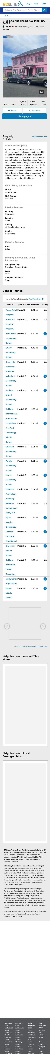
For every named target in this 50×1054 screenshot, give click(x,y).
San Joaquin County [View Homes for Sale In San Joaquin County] (7, 1049)
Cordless (24, 646)
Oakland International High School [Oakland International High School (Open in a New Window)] (11, 414)
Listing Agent (24, 116)
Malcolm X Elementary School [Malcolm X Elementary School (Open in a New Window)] (11, 381)
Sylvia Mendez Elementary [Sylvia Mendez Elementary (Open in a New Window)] (11, 522)
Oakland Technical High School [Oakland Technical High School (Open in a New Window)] (11, 536)
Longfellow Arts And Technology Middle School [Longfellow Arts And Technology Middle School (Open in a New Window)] (11, 432)
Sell (36, 4)
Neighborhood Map (39, 136)
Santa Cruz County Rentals (19, 1037)
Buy (28, 4)
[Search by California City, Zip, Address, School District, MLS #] (22, 10)
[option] (25, 66)
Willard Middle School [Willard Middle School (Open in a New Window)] (9, 593)
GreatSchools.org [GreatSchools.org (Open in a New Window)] (35, 299)
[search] (44, 10)
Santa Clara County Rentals (19, 1030)
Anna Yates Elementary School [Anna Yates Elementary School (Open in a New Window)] (11, 338)
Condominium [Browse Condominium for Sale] (32, 1037)
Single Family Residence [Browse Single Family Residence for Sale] (31, 1030)
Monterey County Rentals (18, 1044)
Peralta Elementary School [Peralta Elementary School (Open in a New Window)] (11, 465)
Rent (44, 4)
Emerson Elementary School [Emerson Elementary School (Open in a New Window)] (11, 451)
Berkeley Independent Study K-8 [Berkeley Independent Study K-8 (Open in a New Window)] (11, 508)
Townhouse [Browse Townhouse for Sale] (32, 1035)
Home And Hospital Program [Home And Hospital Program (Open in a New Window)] (10, 324)
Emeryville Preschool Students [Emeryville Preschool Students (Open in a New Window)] (10, 366)
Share (12, 110)
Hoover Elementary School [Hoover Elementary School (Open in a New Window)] (11, 480)
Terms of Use (43, 646)
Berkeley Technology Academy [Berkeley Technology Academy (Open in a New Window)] (11, 494)
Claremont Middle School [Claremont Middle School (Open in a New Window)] (10, 550)
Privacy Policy (32, 646)
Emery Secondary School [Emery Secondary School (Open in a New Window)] (11, 352)
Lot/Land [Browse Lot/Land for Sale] (31, 1044)
